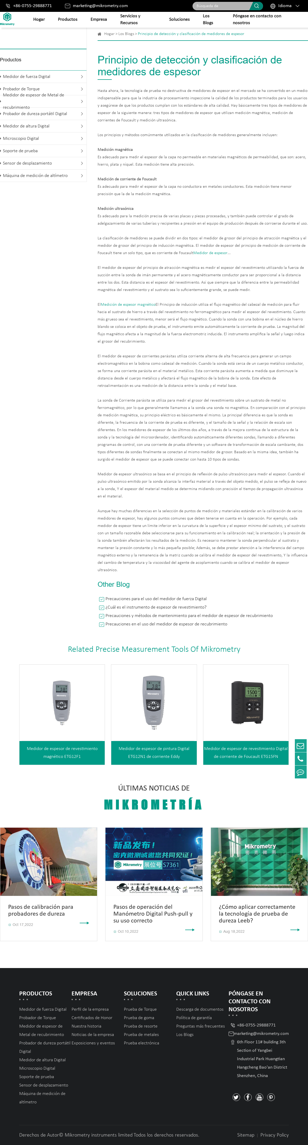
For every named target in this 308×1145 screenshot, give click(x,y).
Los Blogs (208, 20)
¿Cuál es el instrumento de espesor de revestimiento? (155, 607)
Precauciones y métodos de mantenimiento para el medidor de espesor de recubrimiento (189, 615)
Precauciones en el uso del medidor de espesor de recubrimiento (166, 624)
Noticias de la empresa (93, 1034)
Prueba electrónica (141, 1043)
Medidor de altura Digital (26, 126)
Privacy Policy (274, 1135)
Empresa (98, 19)
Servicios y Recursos (130, 20)
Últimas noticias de (154, 798)
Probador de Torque (37, 1017)
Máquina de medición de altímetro (35, 175)
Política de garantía (194, 1017)
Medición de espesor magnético (128, 305)
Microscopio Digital (21, 138)
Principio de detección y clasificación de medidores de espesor (191, 34)
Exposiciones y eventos (93, 1043)
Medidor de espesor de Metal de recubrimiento (33, 101)
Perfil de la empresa (90, 1009)
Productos (67, 19)
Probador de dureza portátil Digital (35, 113)
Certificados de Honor (92, 1017)
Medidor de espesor (210, 253)
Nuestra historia (86, 1026)
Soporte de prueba (20, 151)
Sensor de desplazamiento (27, 163)
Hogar (39, 19)
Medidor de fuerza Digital (26, 76)
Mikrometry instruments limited (99, 1135)
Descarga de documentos (200, 1009)
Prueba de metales (141, 1034)
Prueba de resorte (141, 1026)
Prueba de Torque (140, 1009)
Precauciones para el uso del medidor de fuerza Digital (156, 598)
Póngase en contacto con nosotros (257, 20)
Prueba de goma (139, 1017)
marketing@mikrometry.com (100, 5)
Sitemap (245, 1135)
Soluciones (179, 19)
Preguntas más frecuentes (200, 1026)
